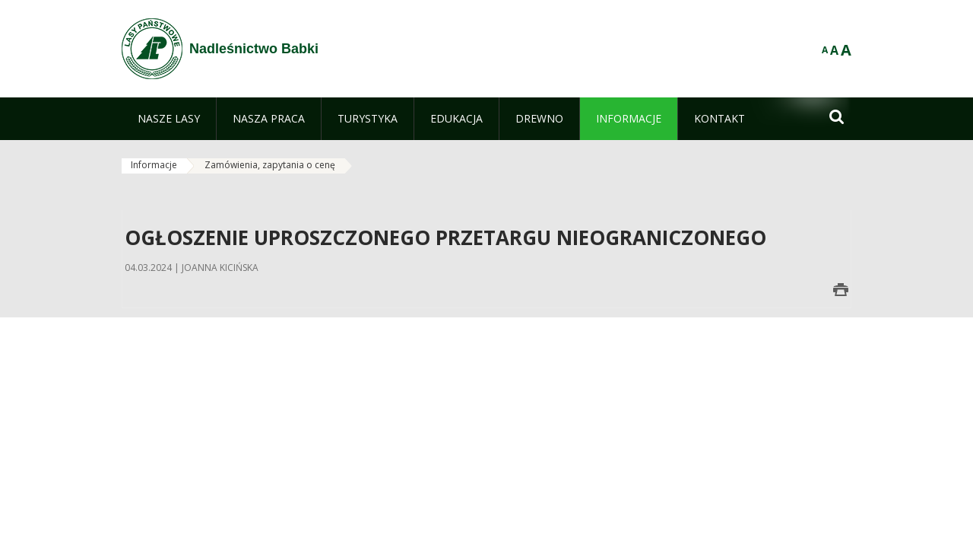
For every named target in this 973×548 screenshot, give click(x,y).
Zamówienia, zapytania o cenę (269, 164)
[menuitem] (169, 118)
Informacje (154, 164)
